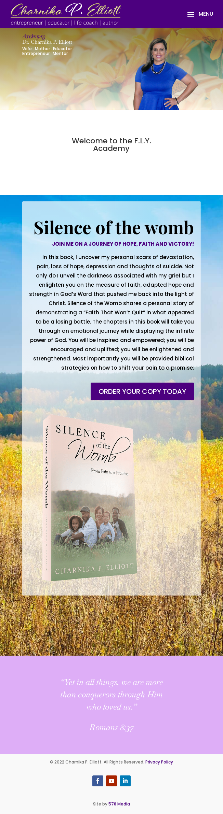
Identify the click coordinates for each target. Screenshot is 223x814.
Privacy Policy (159, 762)
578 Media (119, 804)
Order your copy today (142, 391)
